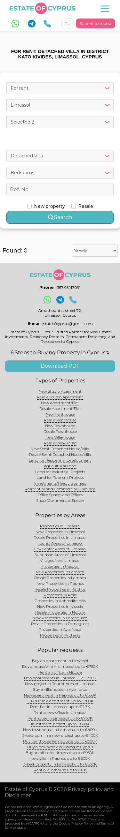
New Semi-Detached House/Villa (60, 448)
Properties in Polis (60, 594)
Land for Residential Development (60, 460)
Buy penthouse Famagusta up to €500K (60, 741)
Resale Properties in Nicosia (60, 612)
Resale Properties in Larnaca (60, 577)
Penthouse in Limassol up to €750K (60, 718)
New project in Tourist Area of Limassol (60, 683)
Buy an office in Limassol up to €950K (60, 752)
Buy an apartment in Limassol (60, 660)
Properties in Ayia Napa (60, 629)
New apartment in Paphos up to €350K (60, 695)
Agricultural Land (60, 466)
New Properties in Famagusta (60, 617)
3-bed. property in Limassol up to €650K (60, 764)
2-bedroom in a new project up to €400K (60, 735)
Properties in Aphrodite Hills (60, 600)
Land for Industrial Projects (60, 471)
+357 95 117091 (68, 287)
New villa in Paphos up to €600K (60, 758)
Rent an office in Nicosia (60, 672)
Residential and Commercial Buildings (60, 488)
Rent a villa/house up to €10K (60, 769)
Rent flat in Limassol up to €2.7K (60, 706)
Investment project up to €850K (60, 723)
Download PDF (60, 366)
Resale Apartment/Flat (60, 408)
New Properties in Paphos (60, 583)
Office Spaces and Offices (60, 494)
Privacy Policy (82, 823)
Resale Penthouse (60, 420)
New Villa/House (60, 437)
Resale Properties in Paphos (60, 589)
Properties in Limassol (60, 526)
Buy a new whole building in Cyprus (60, 746)
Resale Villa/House (60, 443)
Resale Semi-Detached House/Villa (60, 454)
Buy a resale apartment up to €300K (60, 700)
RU (67, 23)
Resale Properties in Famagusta (60, 623)
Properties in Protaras (60, 635)
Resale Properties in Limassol (60, 537)
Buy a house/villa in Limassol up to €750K (60, 666)
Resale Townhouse (60, 431)
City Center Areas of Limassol (60, 549)
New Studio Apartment (60, 391)
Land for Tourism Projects (60, 477)
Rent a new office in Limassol (60, 712)
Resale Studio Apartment (60, 397)
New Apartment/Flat (60, 402)
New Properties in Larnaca (60, 571)
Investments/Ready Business (60, 483)
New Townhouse (60, 425)
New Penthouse (60, 414)
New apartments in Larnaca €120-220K (60, 677)
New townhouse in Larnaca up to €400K (60, 729)
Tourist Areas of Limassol (60, 543)
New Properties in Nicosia (60, 606)
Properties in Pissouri (60, 566)
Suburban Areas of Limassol (60, 554)
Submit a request (95, 23)
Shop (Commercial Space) (60, 500)
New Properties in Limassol (60, 531)
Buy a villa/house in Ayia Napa (60, 689)
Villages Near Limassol (60, 560)
